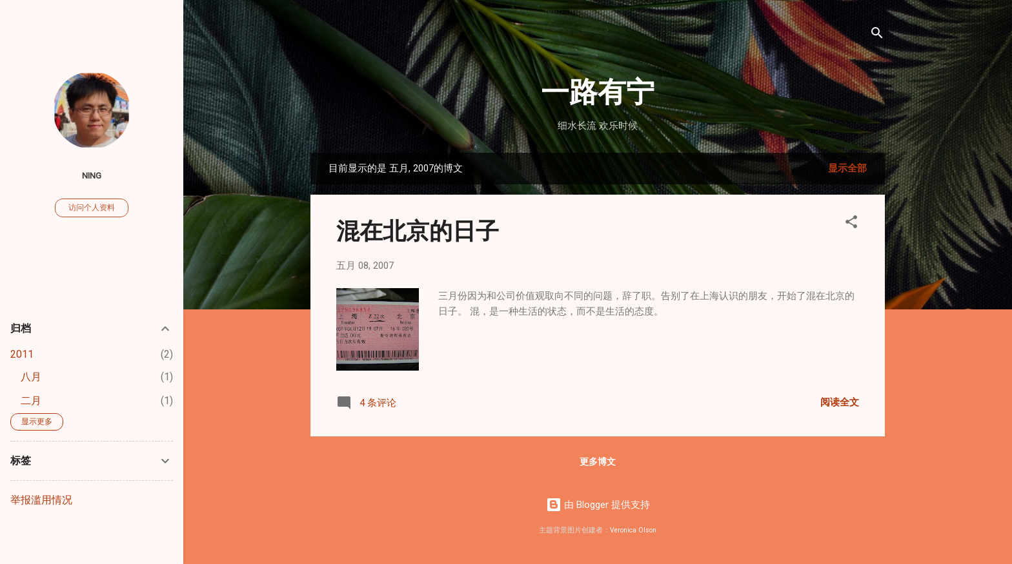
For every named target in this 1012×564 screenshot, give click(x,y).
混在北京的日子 (417, 229)
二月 (31, 400)
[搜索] (877, 35)
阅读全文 (839, 402)
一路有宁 (597, 90)
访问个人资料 (91, 207)
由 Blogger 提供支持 (598, 505)
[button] (851, 224)
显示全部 (847, 168)
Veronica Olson (633, 530)
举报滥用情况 (41, 500)
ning (91, 175)
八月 (31, 377)
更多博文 (598, 461)
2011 (22, 354)
